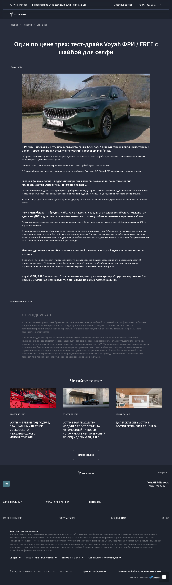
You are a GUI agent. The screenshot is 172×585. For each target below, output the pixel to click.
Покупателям (67, 518)
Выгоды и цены (71, 557)
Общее (13, 557)
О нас (165, 518)
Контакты (95, 501)
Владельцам (118, 518)
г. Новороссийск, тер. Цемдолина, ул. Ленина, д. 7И (59, 4)
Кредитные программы (40, 557)
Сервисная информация (103, 557)
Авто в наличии (12, 501)
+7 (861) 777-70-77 (156, 485)
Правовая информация (94, 571)
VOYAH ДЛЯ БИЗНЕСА (57, 501)
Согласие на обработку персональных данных (139, 571)
